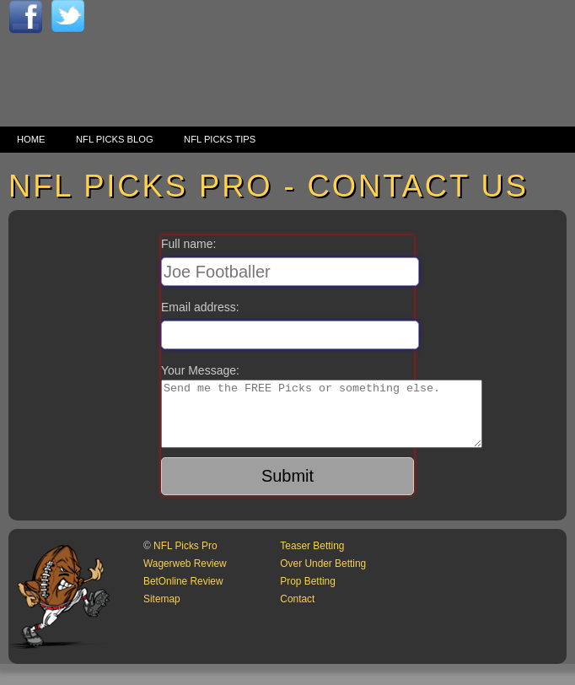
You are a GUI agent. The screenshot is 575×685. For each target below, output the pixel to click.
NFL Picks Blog (114, 139)
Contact (297, 612)
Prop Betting (307, 594)
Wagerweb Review (185, 576)
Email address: (200, 307)
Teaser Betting (312, 558)
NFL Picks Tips (219, 139)
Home (31, 139)
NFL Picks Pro (185, 558)
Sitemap (161, 612)
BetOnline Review (183, 594)
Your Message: (200, 370)
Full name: (188, 244)
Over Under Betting (323, 576)
